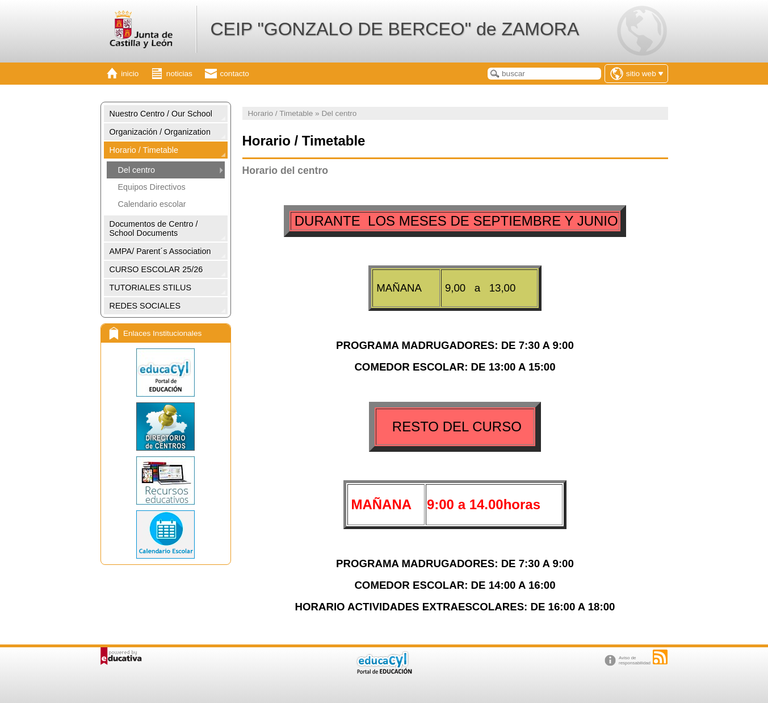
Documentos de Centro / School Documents (154, 228)
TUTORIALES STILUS (150, 287)
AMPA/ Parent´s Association (160, 251)
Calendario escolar (152, 204)
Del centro (137, 169)
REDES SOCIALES (145, 305)
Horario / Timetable (144, 150)
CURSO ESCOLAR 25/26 (156, 269)
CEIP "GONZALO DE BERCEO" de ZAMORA (394, 29)
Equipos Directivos (152, 187)
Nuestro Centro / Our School (161, 113)
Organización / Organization (160, 131)
